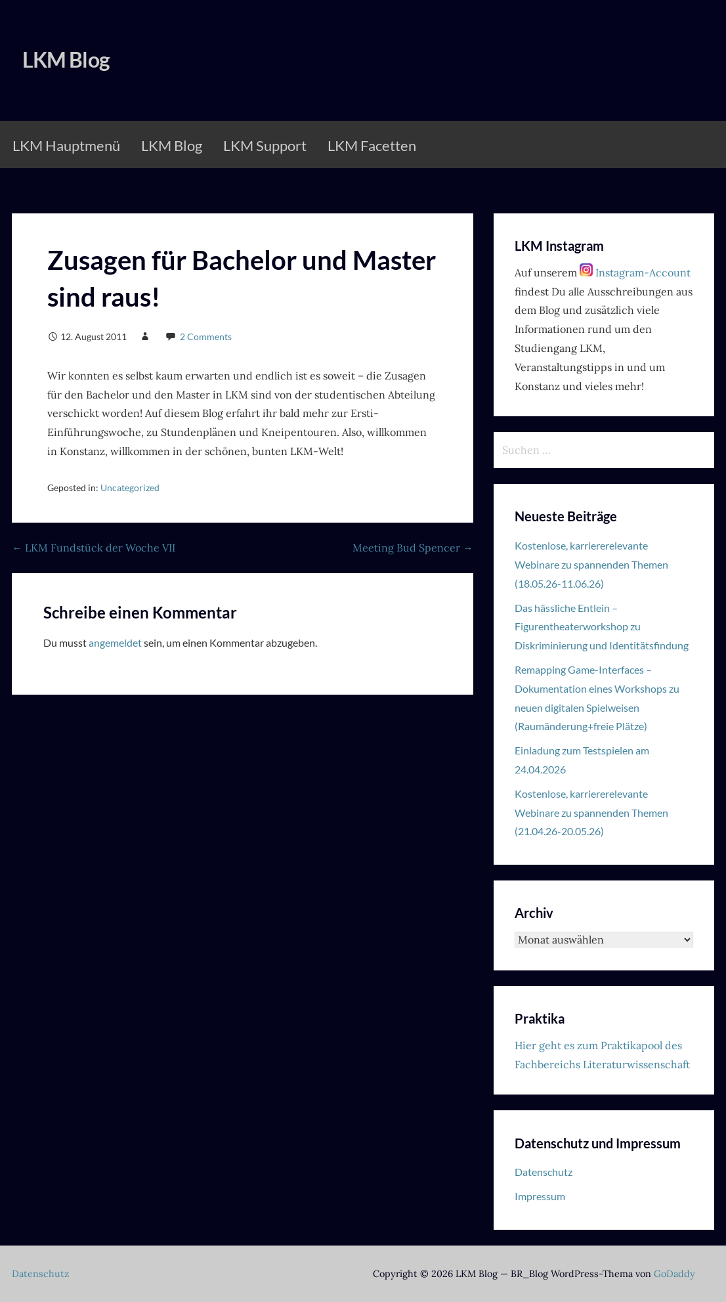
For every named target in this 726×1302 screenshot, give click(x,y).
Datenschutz (543, 1171)
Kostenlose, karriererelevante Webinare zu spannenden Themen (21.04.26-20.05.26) (591, 812)
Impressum (540, 1196)
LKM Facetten (372, 145)
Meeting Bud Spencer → (412, 547)
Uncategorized (130, 488)
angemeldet (115, 642)
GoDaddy (674, 1274)
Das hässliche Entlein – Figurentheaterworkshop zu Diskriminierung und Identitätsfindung (602, 626)
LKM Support (265, 145)
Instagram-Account (635, 272)
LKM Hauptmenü (66, 145)
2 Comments (206, 336)
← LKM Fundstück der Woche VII (93, 547)
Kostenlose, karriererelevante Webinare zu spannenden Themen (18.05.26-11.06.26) (591, 564)
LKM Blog (65, 59)
